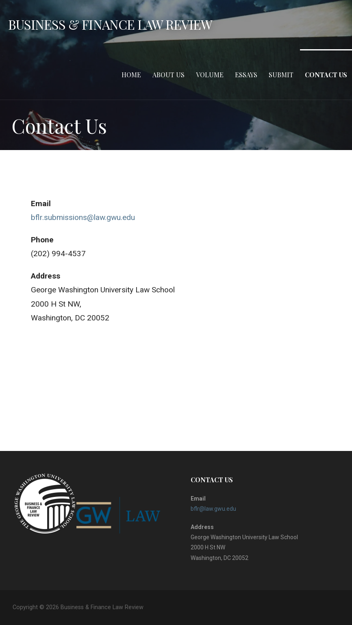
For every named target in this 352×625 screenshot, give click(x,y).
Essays (246, 74)
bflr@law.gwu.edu (213, 508)
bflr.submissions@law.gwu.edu (83, 217)
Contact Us (326, 74)
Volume (210, 74)
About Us (168, 74)
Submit (281, 74)
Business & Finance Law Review (110, 24)
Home (131, 74)
